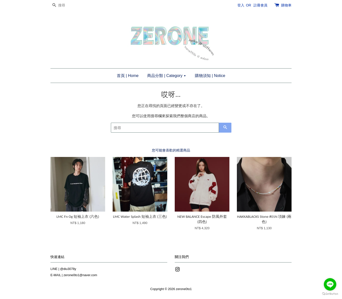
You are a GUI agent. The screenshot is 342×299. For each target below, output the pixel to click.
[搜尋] (65, 5)
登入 (240, 5)
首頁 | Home (128, 76)
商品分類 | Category (166, 76)
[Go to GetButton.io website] (330, 294)
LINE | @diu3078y (63, 269)
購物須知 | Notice (210, 76)
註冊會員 (260, 5)
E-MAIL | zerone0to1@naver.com (73, 275)
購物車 (286, 5)
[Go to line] (330, 284)
